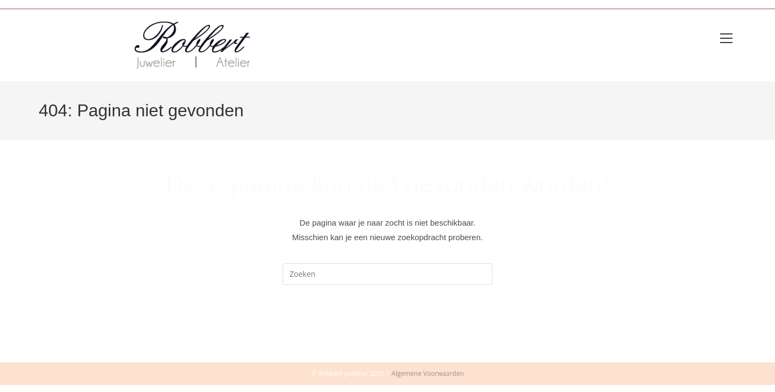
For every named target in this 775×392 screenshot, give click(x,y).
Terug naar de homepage (387, 330)
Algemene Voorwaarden (427, 380)
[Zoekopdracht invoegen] (387, 276)
